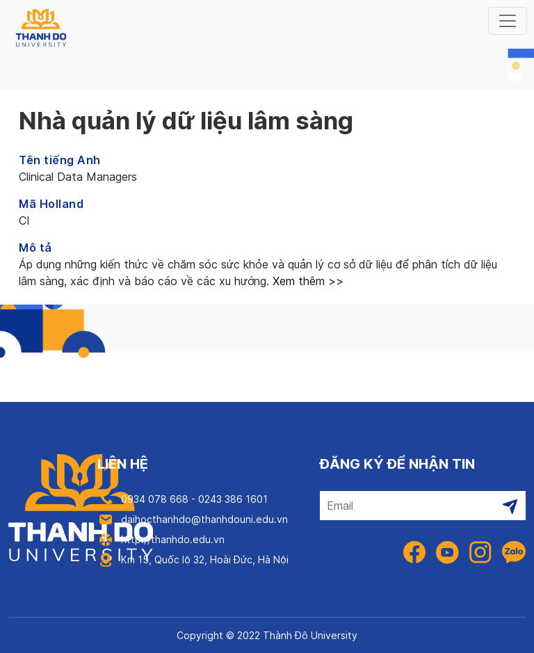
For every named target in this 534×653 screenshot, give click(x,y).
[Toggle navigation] (507, 21)
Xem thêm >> (306, 281)
